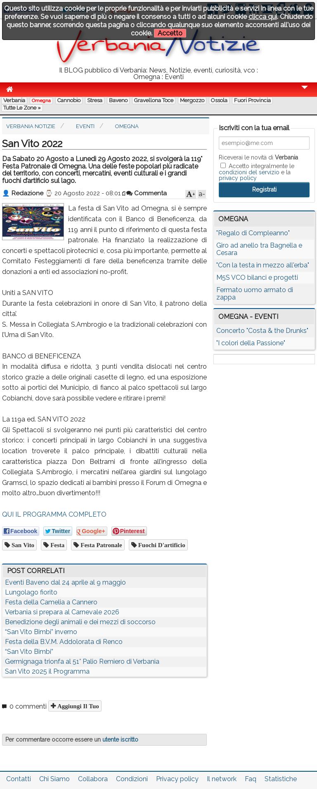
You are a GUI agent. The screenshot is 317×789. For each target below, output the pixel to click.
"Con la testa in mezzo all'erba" (262, 265)
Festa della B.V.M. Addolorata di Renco (64, 642)
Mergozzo (192, 100)
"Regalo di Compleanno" (253, 233)
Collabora (93, 779)
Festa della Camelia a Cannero (51, 602)
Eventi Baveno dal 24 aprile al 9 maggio (65, 582)
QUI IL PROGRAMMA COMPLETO (54, 514)
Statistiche (281, 779)
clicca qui (262, 17)
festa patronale (100, 545)
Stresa (94, 100)
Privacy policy (177, 779)
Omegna (41, 100)
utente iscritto (120, 739)
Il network (222, 779)
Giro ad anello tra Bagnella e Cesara (259, 249)
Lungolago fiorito (31, 592)
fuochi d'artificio (161, 545)
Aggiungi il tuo (77, 706)
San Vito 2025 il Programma (47, 671)
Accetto (170, 33)
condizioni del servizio (249, 172)
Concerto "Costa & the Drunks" (262, 331)
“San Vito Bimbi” (29, 652)
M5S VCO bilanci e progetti (257, 277)
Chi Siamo (54, 779)
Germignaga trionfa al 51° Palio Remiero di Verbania (82, 661)
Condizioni (132, 779)
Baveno (118, 100)
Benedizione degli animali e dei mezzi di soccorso (80, 622)
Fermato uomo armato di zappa (254, 293)
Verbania (14, 100)
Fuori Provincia (252, 100)
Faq (250, 779)
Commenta (146, 193)
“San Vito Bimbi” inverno (41, 632)
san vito (22, 545)
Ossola (219, 100)
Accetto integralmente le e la (256, 172)
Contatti (18, 779)
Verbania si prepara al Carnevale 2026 (62, 612)
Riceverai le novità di (258, 157)
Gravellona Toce (153, 100)
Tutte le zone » (22, 108)
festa (56, 545)
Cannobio (68, 100)
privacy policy (238, 178)
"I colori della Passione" (250, 343)
